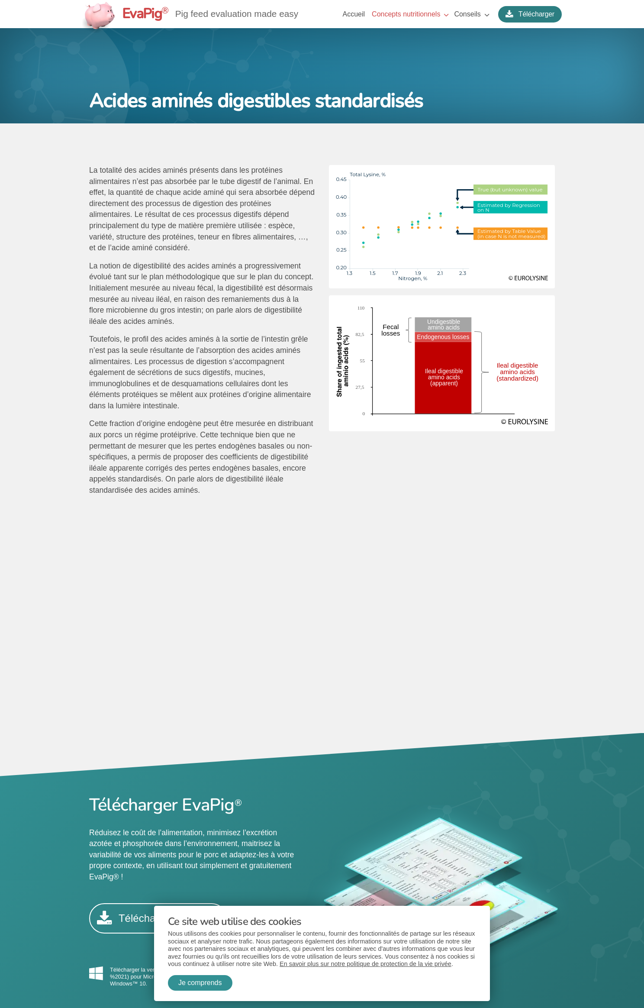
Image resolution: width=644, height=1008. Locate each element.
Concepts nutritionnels (406, 14)
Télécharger (530, 14)
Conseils (467, 14)
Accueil (354, 14)
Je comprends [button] (200, 982)
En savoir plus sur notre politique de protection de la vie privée (365, 963)
